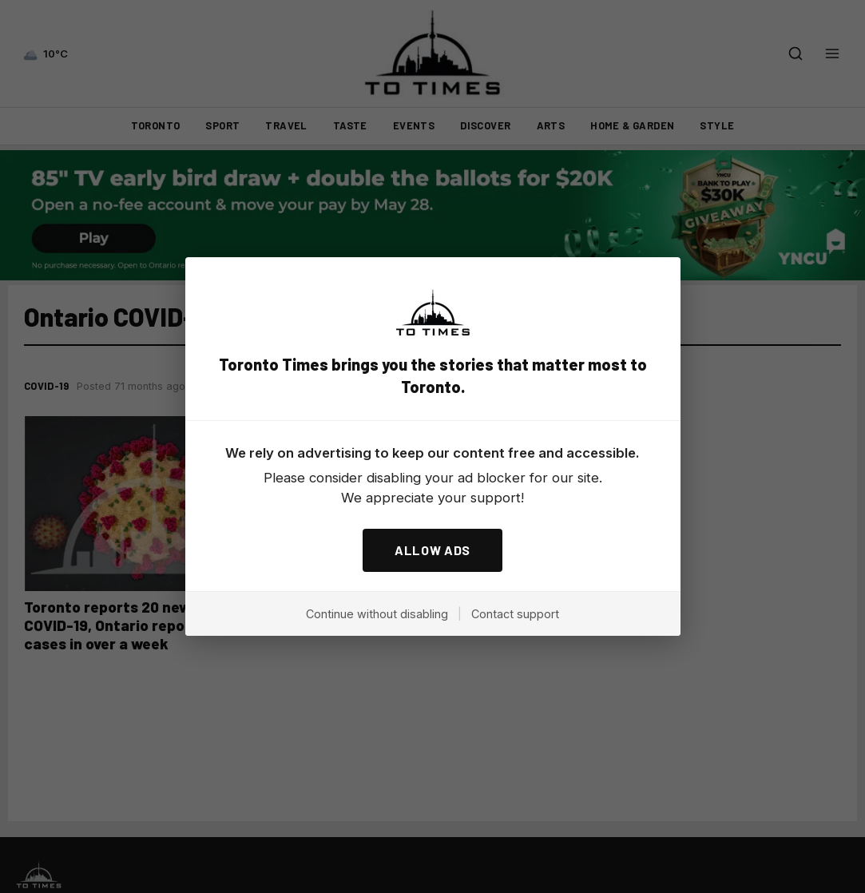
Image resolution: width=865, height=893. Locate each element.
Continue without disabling (377, 614)
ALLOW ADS (432, 550)
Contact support (515, 614)
